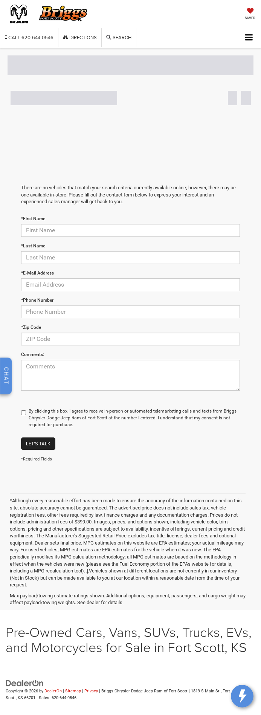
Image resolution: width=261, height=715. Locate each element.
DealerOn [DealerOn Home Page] (53, 691)
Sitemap (73, 691)
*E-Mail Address (37, 273)
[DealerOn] (25, 683)
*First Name (33, 218)
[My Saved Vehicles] (250, 14)
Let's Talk (38, 443)
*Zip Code (31, 327)
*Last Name (33, 246)
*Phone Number (37, 300)
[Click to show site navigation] (249, 38)
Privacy (91, 691)
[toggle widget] (242, 696)
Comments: (32, 354)
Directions (80, 37)
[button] (29, 37)
